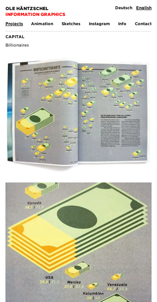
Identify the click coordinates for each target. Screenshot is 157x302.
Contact (143, 23)
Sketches (71, 23)
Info (122, 23)
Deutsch (123, 7)
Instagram (99, 23)
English (144, 7)
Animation (42, 23)
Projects (14, 23)
